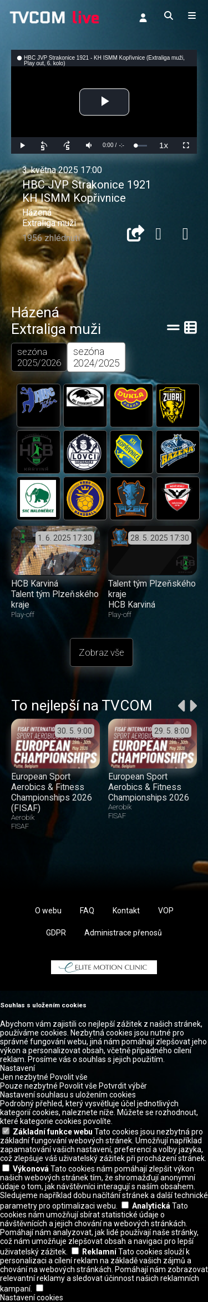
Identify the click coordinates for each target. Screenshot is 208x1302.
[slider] (141, 146)
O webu (48, 910)
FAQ (87, 910)
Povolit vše (69, 1077)
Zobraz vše (101, 652)
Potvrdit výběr (123, 1085)
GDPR (56, 932)
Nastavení (17, 1068)
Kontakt (126, 910)
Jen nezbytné (24, 1077)
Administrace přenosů (123, 932)
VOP (166, 910)
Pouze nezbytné (29, 1085)
